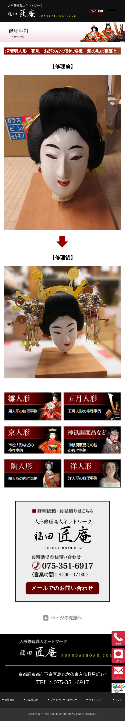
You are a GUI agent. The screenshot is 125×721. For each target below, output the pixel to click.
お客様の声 (32, 699)
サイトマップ (96, 699)
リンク (119, 699)
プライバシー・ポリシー (63, 699)
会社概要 (9, 699)
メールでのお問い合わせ (62, 588)
